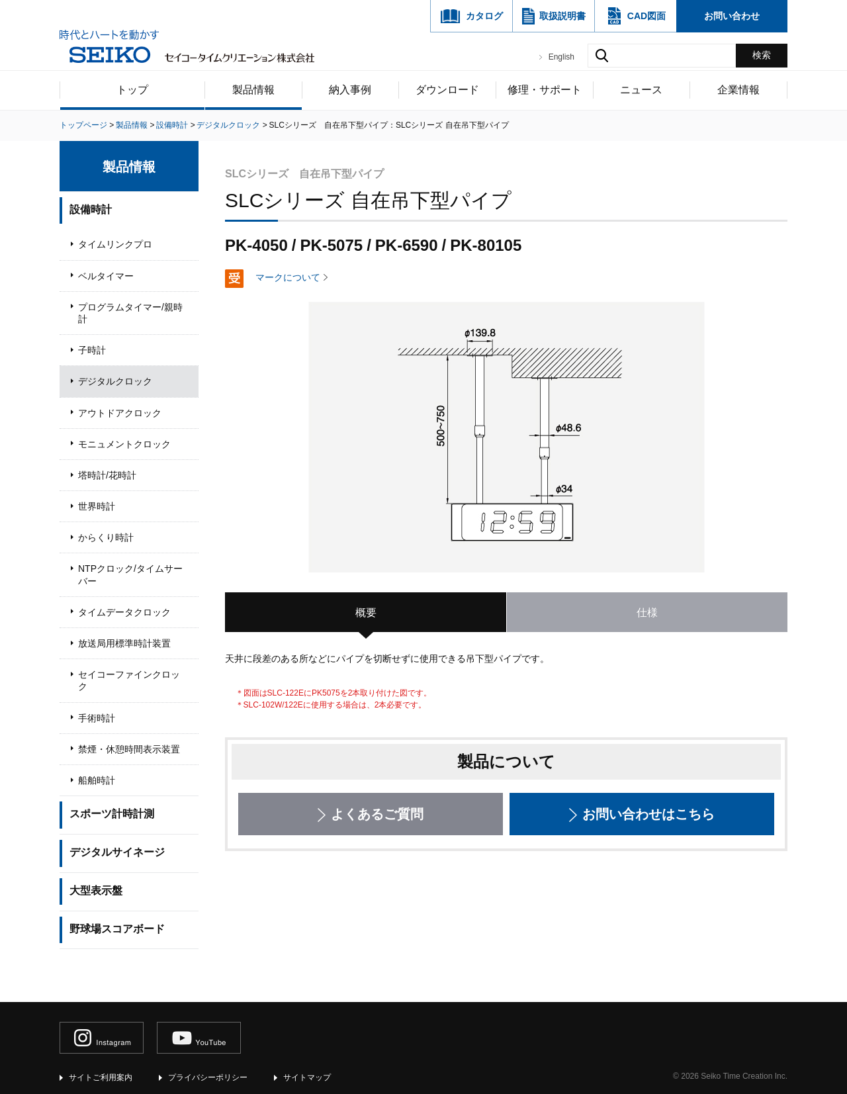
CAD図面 (646, 16)
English (561, 57)
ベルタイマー (106, 276)
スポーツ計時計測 (111, 813)
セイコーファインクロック (129, 680)
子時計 (92, 350)
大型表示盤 (95, 890)
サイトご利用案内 (100, 1077)
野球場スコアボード (117, 928)
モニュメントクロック (124, 444)
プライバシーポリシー (207, 1077)
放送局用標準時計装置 (124, 643)
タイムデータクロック (124, 612)
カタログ (484, 16)
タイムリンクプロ (115, 244)
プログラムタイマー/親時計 (130, 313)
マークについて (287, 277)
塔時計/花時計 (107, 475)
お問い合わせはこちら (648, 814)
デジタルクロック (115, 381)
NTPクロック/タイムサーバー (130, 574)
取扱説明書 (562, 16)
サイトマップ (307, 1077)
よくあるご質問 (377, 814)
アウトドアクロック (119, 413)
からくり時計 (106, 537)
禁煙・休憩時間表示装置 (129, 749)
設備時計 (90, 209)
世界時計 (96, 506)
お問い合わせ (732, 16)
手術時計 (96, 718)
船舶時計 (96, 780)
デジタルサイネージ (117, 852)
